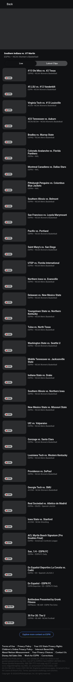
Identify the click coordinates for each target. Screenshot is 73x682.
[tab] (21, 63)
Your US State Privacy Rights (48, 646)
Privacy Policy (24, 646)
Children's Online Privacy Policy (17, 649)
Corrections (47, 655)
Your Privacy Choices (42, 652)
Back (8, 4)
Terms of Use (8, 646)
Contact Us (61, 652)
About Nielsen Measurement (15, 652)
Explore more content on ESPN (36, 634)
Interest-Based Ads (44, 649)
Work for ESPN (32, 655)
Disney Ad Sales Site (12, 655)
